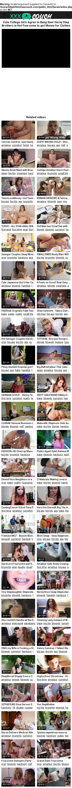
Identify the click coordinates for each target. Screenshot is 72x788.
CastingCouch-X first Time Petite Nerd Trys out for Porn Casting (18, 507)
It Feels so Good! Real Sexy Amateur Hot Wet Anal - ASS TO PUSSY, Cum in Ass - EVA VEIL (54, 282)
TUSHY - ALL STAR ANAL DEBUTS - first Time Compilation (18, 226)
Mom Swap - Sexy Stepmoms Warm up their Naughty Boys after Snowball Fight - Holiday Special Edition (54, 535)
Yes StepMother (46, 704)
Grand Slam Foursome (50, 760)
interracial (17, 623)
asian (4, 173)
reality (18, 314)
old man (41, 314)
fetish (26, 145)
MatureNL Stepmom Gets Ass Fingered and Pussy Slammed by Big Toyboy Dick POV (54, 423)
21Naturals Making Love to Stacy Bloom (54, 479)
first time (17, 229)
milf (63, 145)
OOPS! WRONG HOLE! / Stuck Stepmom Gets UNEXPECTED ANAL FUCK (54, 142)
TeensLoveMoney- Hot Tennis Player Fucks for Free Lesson (18, 198)
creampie (22, 173)
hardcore (33, 173)
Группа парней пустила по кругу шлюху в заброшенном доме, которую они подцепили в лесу (54, 732)
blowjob (51, 201)
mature (59, 342)
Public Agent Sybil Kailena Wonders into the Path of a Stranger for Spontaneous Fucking (54, 451)
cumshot (17, 145)
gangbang (29, 623)
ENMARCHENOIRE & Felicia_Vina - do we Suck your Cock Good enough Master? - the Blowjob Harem (54, 198)
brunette (52, 173)
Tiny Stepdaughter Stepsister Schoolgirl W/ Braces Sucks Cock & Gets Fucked (18, 592)
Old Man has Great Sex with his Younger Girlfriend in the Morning (54, 226)
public (11, 314)
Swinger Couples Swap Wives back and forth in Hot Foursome (18, 254)
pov (65, 201)
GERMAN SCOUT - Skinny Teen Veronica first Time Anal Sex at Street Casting (18, 395)
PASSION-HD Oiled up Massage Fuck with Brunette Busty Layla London (18, 451)
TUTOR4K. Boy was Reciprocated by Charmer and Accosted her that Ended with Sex (54, 338)
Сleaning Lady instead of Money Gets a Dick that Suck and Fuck (54, 620)
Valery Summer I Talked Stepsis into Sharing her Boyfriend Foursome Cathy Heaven (54, 648)
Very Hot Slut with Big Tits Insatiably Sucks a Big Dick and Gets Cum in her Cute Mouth (54, 507)
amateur (6, 145)
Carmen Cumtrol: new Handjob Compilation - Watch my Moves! (18, 142)
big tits (12, 173)
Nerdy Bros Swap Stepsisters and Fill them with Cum (54, 592)
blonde (32, 229)
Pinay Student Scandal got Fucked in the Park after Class (18, 367)
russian (29, 707)
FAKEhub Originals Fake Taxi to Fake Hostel (18, 310)
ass (58, 145)
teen (59, 201)
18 (70, 173)
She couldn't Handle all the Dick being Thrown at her (18, 620)
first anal (6, 229)
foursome (27, 482)
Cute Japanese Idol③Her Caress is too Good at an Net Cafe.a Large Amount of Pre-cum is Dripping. (18, 282)
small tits (63, 173)
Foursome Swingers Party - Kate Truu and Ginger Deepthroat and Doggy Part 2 (18, 760)
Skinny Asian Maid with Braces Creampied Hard (18, 170)
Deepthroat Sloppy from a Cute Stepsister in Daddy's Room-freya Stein (18, 676)
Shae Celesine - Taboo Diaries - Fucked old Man (54, 310)
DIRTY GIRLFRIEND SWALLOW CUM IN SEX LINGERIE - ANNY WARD (54, 395)
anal (68, 145)
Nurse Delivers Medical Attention (18, 732)
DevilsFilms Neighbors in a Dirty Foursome (18, 479)
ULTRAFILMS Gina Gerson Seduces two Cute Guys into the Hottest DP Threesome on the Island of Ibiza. (18, 704)
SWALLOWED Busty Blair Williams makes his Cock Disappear (54, 254)
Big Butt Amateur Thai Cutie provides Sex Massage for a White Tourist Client (54, 367)
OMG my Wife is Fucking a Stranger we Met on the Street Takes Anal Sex (18, 648)
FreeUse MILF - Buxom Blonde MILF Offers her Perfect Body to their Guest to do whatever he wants (18, 535)
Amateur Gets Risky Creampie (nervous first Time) (54, 563)
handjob (34, 145)
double (21, 567)
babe (4, 314)
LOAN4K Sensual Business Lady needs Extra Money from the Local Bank (18, 423)
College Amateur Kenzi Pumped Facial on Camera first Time (54, 170)
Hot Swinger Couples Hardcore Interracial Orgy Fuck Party (18, 338)
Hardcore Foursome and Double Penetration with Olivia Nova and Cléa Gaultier (18, 563)
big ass (51, 145)
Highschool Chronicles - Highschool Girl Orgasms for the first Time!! (54, 676)
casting (29, 426)
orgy (3, 257)
